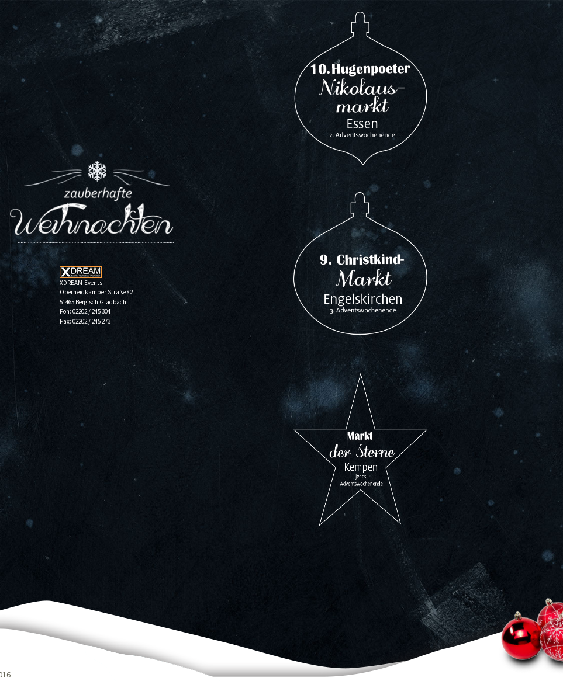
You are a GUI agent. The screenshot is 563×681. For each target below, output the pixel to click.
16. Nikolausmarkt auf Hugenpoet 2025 (360, 88)
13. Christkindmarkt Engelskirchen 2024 (360, 269)
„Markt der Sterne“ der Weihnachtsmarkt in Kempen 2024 (360, 449)
